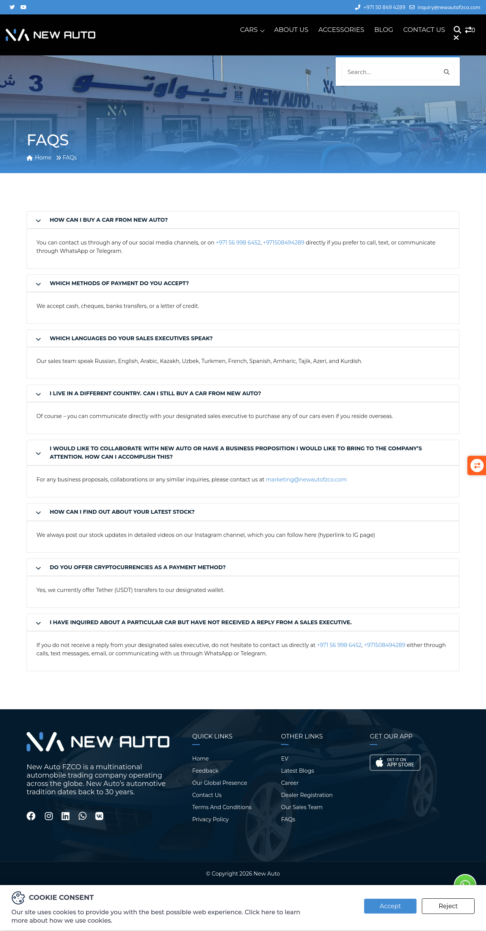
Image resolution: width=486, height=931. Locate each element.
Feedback (205, 770)
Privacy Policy (210, 819)
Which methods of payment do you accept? (119, 283)
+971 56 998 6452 (238, 242)
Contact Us (424, 30)
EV (284, 758)
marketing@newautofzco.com (306, 479)
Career (289, 782)
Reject (448, 906)
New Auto (267, 873)
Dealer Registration (306, 794)
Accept (389, 906)
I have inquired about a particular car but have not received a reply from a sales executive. (201, 622)
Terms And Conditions (221, 806)
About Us (291, 30)
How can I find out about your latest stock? (122, 511)
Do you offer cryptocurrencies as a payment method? (138, 566)
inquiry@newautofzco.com (443, 7)
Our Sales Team (301, 806)
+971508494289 (283, 242)
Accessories (341, 30)
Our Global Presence (219, 782)
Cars (249, 30)
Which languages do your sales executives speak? (131, 338)
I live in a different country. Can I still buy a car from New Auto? (155, 393)
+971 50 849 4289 (376, 7)
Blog (383, 30)
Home (200, 758)
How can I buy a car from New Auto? (109, 219)
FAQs (288, 819)
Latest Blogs (297, 770)
